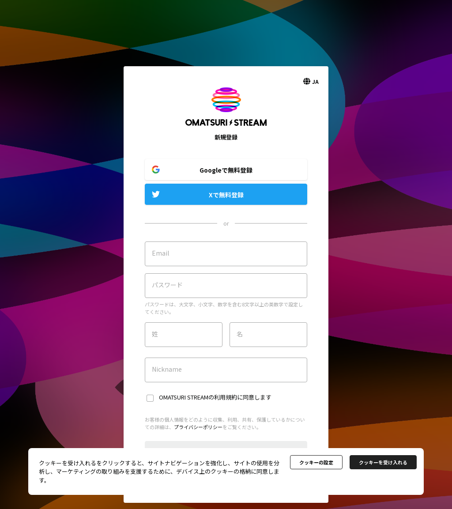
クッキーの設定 (316, 462)
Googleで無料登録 (226, 170)
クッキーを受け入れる (383, 462)
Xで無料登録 (226, 194)
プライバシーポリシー (198, 426)
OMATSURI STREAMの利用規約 (198, 397)
